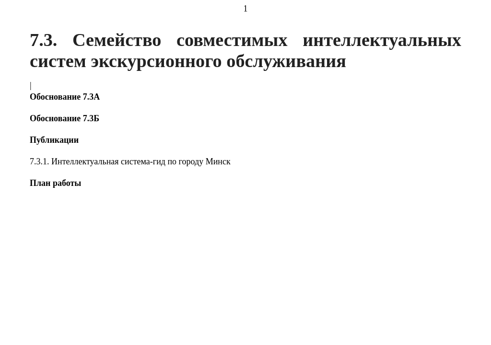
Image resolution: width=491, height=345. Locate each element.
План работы (55, 183)
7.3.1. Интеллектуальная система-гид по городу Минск (130, 161)
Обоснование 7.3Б (64, 118)
